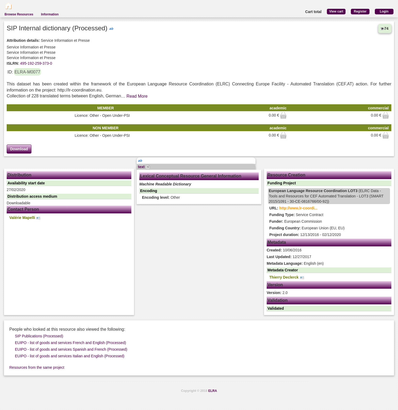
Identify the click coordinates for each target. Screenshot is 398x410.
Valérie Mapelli (24, 218)
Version (275, 285)
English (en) (295, 263)
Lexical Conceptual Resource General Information (190, 176)
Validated (275, 308)
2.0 (277, 293)
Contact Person (23, 209)
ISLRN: (13, 63)
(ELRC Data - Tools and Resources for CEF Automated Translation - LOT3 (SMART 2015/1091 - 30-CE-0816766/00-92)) (326, 196)
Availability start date (26, 183)
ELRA (212, 391)
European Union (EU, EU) (306, 228)
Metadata (276, 242)
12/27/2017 (289, 257)
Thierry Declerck (286, 277)
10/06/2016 (284, 250)
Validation (277, 300)
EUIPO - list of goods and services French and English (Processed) (70, 343)
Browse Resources (19, 14)
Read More (137, 96)
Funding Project (281, 183)
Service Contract (296, 215)
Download (19, 149)
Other (161, 197)
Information (50, 14)
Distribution (19, 175)
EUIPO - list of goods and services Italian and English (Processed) (69, 356)
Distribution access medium (32, 196)
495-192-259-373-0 (35, 63)
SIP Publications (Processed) (39, 336)
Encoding (148, 191)
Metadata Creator (282, 270)
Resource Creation (286, 175)
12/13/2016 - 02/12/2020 (305, 235)
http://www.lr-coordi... (298, 208)
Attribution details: (23, 40)
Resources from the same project (36, 367)
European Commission (295, 221)
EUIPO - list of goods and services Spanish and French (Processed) (71, 349)
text (144, 167)
